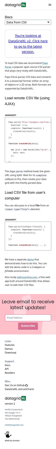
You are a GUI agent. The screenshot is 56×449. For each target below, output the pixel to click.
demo (30, 259)
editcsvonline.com (27, 277)
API (7, 368)
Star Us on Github (16, 385)
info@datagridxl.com (14, 424)
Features (9, 344)
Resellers (10, 372)
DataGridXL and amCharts (19, 388)
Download (10, 352)
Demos (9, 348)
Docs (9, 17)
